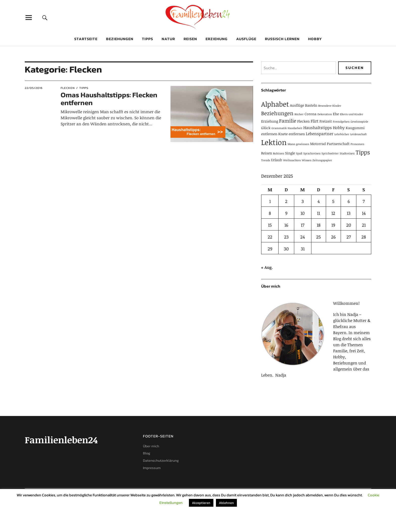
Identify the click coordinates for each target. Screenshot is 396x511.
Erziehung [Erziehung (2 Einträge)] (269, 121)
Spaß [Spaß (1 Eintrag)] (299, 153)
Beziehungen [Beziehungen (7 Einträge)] (277, 113)
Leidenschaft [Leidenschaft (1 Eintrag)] (358, 134)
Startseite (85, 39)
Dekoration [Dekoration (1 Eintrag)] (324, 114)
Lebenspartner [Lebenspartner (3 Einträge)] (319, 133)
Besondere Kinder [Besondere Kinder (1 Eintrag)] (329, 105)
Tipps (147, 39)
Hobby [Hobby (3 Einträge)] (339, 127)
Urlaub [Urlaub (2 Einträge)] (276, 159)
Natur (168, 39)
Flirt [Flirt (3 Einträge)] (314, 121)
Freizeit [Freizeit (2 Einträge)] (325, 121)
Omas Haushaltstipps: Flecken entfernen (109, 98)
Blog (146, 453)
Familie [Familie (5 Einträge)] (287, 120)
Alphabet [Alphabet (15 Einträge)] (275, 104)
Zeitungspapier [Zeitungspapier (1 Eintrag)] (322, 160)
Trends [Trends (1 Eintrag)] (265, 160)
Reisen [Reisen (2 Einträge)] (266, 153)
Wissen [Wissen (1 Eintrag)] (306, 160)
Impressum (152, 468)
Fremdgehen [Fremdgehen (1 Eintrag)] (341, 121)
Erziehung (217, 39)
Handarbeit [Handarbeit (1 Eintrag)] (295, 128)
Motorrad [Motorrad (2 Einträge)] (318, 143)
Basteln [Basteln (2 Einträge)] (311, 105)
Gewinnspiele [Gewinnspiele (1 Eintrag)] (359, 121)
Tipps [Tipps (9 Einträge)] (363, 152)
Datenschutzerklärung (161, 460)
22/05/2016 (34, 88)
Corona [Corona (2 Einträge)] (310, 113)
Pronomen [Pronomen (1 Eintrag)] (357, 144)
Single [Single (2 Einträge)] (290, 153)
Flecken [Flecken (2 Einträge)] (303, 121)
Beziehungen (119, 39)
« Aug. (267, 267)
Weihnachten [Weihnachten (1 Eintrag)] (292, 160)
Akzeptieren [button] (201, 502)
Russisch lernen (282, 39)
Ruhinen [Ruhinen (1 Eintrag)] (278, 153)
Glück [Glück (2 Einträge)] (265, 127)
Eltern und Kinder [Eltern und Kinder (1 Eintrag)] (351, 114)
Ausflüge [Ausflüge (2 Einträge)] (297, 105)
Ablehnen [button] (226, 502)
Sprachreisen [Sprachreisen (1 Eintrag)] (311, 153)
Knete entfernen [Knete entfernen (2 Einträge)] (291, 133)
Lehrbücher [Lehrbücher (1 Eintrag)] (341, 134)
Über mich (151, 446)
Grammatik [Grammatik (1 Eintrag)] (279, 128)
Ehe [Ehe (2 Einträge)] (336, 113)
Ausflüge (246, 39)
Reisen (190, 39)
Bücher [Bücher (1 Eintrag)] (299, 114)
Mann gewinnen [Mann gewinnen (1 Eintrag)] (298, 144)
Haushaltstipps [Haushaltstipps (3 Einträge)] (317, 127)
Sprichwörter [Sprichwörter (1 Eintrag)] (330, 153)
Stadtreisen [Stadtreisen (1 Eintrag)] (347, 153)
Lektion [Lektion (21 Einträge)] (274, 142)
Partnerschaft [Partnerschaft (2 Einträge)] (338, 143)
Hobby (315, 39)
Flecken (68, 88)
